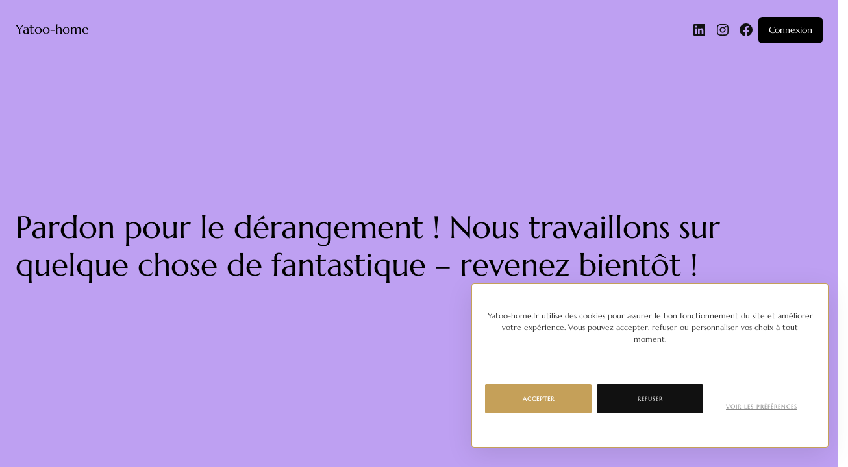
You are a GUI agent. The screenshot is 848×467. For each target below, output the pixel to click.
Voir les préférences (761, 407)
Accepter (539, 399)
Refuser (650, 399)
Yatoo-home (52, 29)
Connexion (790, 30)
